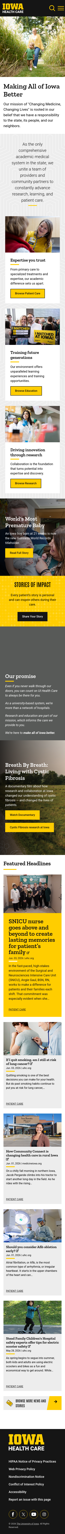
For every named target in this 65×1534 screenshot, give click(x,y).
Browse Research (26, 483)
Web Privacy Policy (22, 1469)
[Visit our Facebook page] (13, 1514)
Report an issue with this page (30, 1499)
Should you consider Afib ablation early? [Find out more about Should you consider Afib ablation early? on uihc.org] (31, 1249)
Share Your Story (32, 616)
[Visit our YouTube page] (33, 1514)
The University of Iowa (28, 1523)
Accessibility (17, 1492)
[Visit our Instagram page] (44, 1514)
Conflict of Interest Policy (26, 1484)
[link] (13, 8)
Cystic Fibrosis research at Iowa (29, 827)
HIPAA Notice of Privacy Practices (32, 1461)
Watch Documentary (22, 815)
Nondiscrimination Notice (26, 1476)
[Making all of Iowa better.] (32, 647)
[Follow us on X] (23, 1514)
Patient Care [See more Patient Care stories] (17, 1009)
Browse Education (26, 390)
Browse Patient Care (27, 293)
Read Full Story (19, 553)
